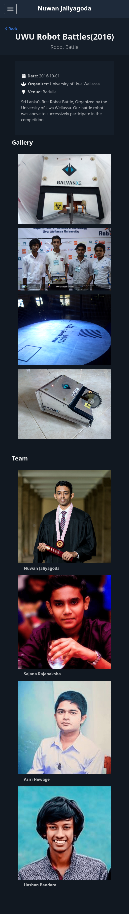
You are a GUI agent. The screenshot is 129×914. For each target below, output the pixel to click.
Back (11, 29)
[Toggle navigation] (10, 9)
